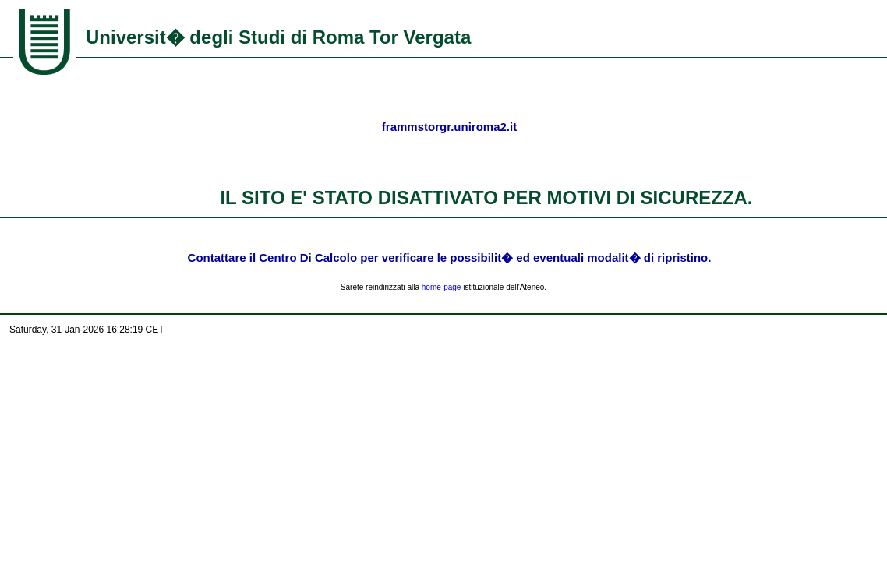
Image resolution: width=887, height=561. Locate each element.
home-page (441, 287)
